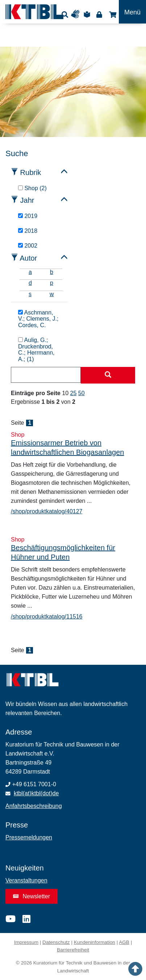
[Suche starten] (108, 375)
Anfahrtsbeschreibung (33, 806)
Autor (28, 258)
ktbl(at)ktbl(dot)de (36, 793)
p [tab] (51, 283)
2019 (27, 216)
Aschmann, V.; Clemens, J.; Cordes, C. (38, 319)
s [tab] (30, 294)
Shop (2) (32, 188)
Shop (111, 14)
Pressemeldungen (28, 837)
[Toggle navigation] (132, 11)
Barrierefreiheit (73, 950)
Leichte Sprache (88, 14)
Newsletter (31, 896)
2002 (27, 246)
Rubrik (30, 172)
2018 (27, 231)
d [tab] (30, 283)
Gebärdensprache (77, 14)
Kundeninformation (94, 942)
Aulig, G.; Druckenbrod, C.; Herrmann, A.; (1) (36, 349)
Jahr (27, 200)
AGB (124, 942)
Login (99, 14)
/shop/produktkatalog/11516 (46, 616)
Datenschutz (56, 942)
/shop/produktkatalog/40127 (46, 511)
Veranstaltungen (26, 880)
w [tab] (52, 294)
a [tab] (30, 272)
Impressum (26, 942)
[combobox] (46, 375)
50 (81, 393)
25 (73, 393)
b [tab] (51, 272)
